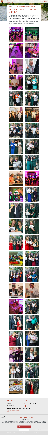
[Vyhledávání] (40, 1)
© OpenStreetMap (44, 429)
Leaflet (38, 429)
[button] (33, 425)
